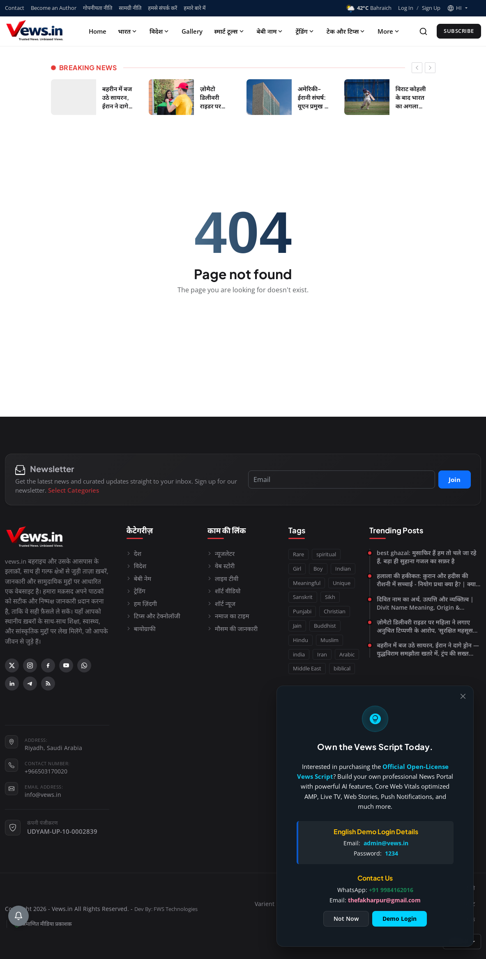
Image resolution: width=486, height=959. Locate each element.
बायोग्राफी (141, 628)
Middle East (307, 668)
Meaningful (306, 583)
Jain (297, 625)
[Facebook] (48, 665)
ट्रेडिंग (136, 591)
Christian (334, 611)
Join (455, 479)
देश (134, 553)
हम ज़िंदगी (142, 603)
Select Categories (73, 490)
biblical (342, 668)
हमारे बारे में (194, 7)
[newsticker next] (430, 67)
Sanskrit (303, 597)
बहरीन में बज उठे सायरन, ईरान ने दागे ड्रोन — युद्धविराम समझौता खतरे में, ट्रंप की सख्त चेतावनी (428, 649)
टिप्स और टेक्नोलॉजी (153, 616)
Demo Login (399, 918)
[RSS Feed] (48, 684)
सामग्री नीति (130, 7)
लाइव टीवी (222, 578)
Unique (341, 583)
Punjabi (302, 611)
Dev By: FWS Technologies (166, 909)
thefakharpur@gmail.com (384, 900)
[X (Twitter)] (12, 665)
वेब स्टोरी (221, 566)
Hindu (300, 640)
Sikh (330, 597)
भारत (128, 31)
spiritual (326, 554)
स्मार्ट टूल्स (229, 31)
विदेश (160, 31)
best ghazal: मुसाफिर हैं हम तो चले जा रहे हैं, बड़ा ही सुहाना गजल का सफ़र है (426, 557)
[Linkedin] (12, 684)
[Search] (423, 31)
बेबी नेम (139, 578)
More (389, 31)
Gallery (192, 31)
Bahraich (368, 8)
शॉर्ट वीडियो (223, 591)
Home (97, 31)
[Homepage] (36, 31)
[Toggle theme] (477, 8)
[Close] (463, 696)
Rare (298, 554)
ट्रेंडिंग (305, 31)
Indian (343, 568)
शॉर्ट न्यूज (221, 603)
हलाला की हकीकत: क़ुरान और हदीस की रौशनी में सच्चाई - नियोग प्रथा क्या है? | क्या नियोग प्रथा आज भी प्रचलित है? (426, 580)
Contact (14, 7)
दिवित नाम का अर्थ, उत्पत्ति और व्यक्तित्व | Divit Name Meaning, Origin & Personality (425, 603)
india (299, 654)
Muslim (329, 640)
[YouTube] (66, 665)
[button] (457, 8)
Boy (318, 568)
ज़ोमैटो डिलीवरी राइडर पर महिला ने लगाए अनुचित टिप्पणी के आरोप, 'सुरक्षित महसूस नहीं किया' (425, 626)
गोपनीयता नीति (97, 7)
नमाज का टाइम (228, 616)
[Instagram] (30, 665)
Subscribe (459, 30)
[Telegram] (30, 684)
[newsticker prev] (417, 67)
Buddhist (325, 625)
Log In (405, 7)
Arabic (347, 654)
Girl (297, 568)
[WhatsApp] (84, 665)
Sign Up (431, 7)
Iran (322, 654)
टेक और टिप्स (346, 31)
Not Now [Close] (346, 918)
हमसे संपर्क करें (162, 7)
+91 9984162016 (391, 890)
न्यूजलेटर (221, 553)
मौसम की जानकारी (232, 628)
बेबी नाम (270, 31)
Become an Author (53, 7)
